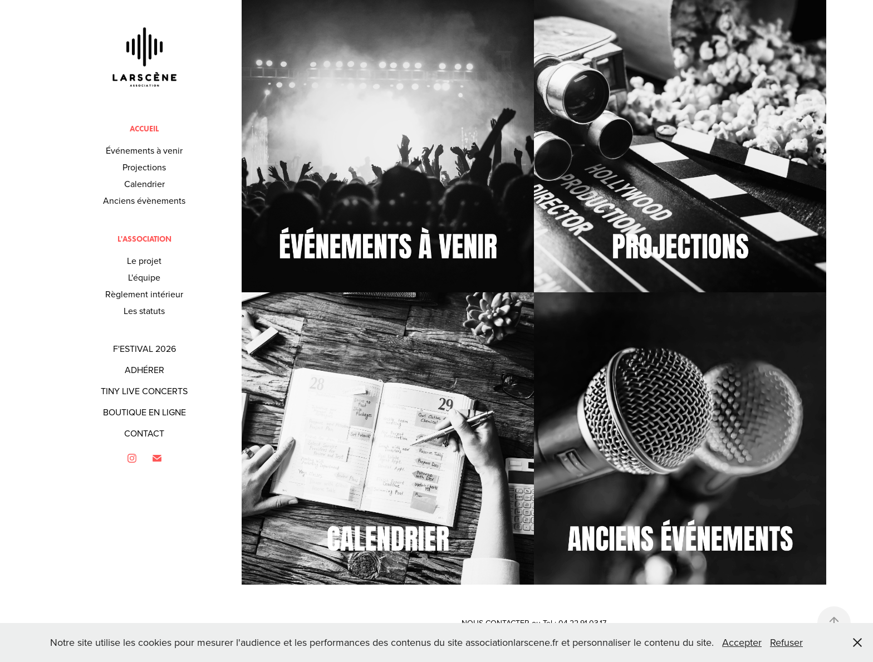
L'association (144, 239)
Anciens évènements (144, 200)
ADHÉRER (144, 370)
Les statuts (144, 311)
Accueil (144, 129)
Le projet (144, 260)
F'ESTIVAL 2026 (144, 348)
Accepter (742, 642)
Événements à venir (144, 150)
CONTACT (144, 433)
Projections (144, 167)
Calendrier (144, 184)
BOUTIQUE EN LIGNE (144, 412)
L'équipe (144, 277)
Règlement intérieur (144, 294)
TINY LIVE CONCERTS (144, 391)
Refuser (786, 642)
